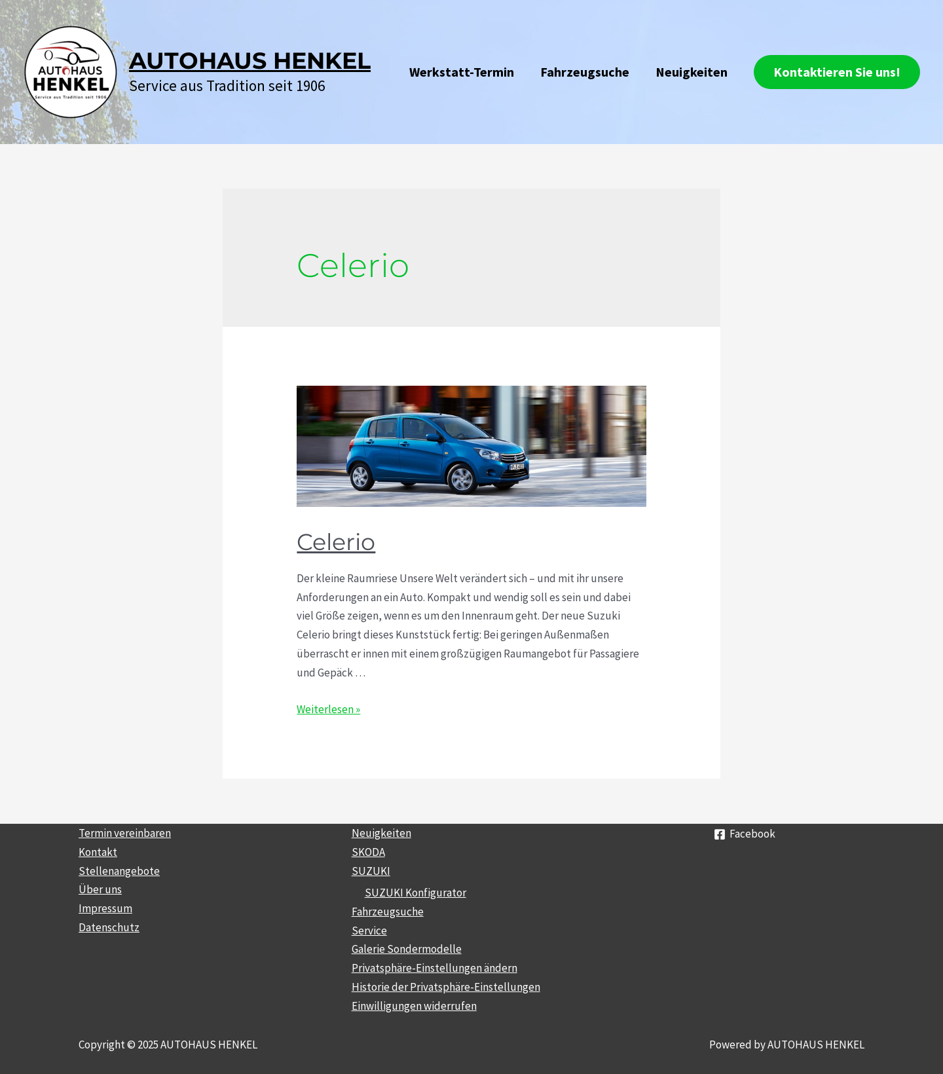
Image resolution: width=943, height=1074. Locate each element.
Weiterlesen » (328, 709)
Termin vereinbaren (125, 833)
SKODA (368, 852)
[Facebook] (744, 834)
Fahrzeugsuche (584, 72)
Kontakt (98, 852)
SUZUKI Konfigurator (415, 892)
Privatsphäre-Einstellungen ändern (434, 968)
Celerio (342, 541)
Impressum (105, 908)
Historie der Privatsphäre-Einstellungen (446, 987)
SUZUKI (371, 871)
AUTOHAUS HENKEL (250, 60)
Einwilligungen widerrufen (414, 1006)
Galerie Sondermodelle (407, 949)
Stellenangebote (119, 871)
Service (369, 930)
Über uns (100, 889)
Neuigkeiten (692, 72)
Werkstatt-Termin (461, 72)
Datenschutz (109, 927)
